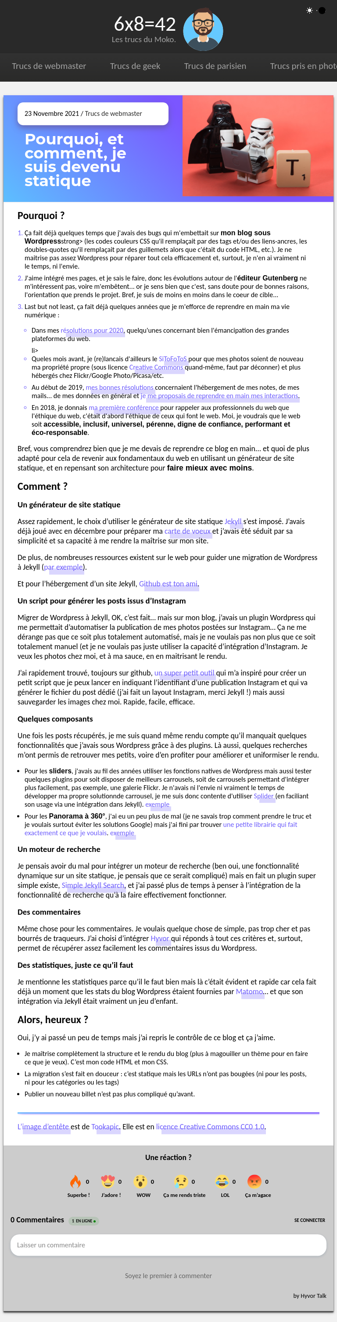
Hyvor (160, 938)
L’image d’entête (43, 1127)
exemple (157, 804)
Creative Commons (156, 367)
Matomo (249, 991)
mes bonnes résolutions (119, 387)
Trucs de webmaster (49, 66)
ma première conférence (123, 407)
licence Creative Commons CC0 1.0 (210, 1127)
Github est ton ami (168, 584)
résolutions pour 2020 (92, 330)
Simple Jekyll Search (93, 885)
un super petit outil (184, 673)
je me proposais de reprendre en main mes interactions (219, 396)
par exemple (63, 567)
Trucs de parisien (215, 66)
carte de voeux (188, 531)
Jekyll (233, 521)
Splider (264, 796)
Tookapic (104, 1127)
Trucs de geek (135, 66)
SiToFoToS (173, 359)
